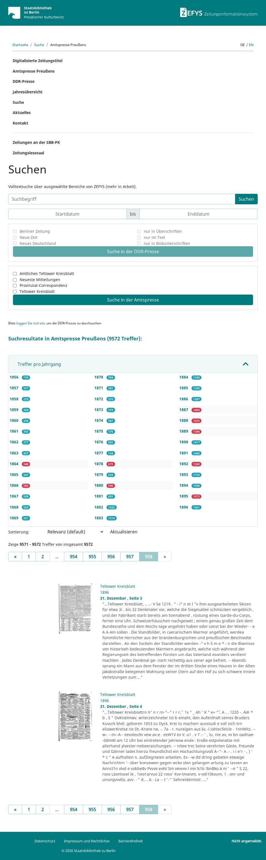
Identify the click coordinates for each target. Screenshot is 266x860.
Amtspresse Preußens (34, 71)
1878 (99, 463)
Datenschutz (44, 840)
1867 (15, 496)
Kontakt (20, 123)
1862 (15, 441)
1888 (184, 420)
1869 (15, 517)
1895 (184, 496)
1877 (99, 453)
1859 (15, 409)
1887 (184, 409)
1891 (184, 453)
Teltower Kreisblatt (37, 291)
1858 (15, 398)
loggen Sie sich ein (30, 323)
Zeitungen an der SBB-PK (36, 142)
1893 (184, 474)
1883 (99, 517)
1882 (99, 507)
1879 (99, 474)
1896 (184, 507)
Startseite (20, 44)
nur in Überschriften (163, 231)
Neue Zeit (29, 237)
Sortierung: (18, 531)
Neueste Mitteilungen (40, 279)
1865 (15, 474)
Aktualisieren (123, 532)
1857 (15, 387)
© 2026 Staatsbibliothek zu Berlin (89, 850)
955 (92, 557)
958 (151, 556)
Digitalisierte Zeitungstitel (37, 60)
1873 (99, 409)
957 (130, 557)
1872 (99, 398)
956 (111, 557)
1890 (184, 441)
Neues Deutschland (38, 243)
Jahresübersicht (27, 91)
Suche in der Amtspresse (133, 300)
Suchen (246, 199)
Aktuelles (22, 112)
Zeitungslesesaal (28, 152)
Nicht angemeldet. (247, 840)
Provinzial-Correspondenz (43, 285)
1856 (15, 377)
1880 (99, 485)
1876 (99, 441)
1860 (15, 420)
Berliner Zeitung (35, 231)
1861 (15, 431)
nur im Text (154, 237)
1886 (184, 398)
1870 (99, 377)
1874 (99, 420)
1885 (184, 387)
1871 (99, 387)
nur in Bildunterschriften (167, 243)
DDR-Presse (23, 81)
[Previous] (15, 556)
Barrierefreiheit (130, 840)
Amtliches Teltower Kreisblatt (47, 273)
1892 (184, 463)
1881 (99, 496)
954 (73, 557)
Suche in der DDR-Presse (133, 251)
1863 (15, 453)
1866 (15, 485)
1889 (184, 431)
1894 (184, 485)
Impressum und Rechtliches (87, 840)
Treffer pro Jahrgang (39, 364)
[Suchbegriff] (121, 199)
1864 (15, 463)
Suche (39, 44)
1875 (99, 431)
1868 (15, 507)
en (251, 44)
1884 (184, 377)
